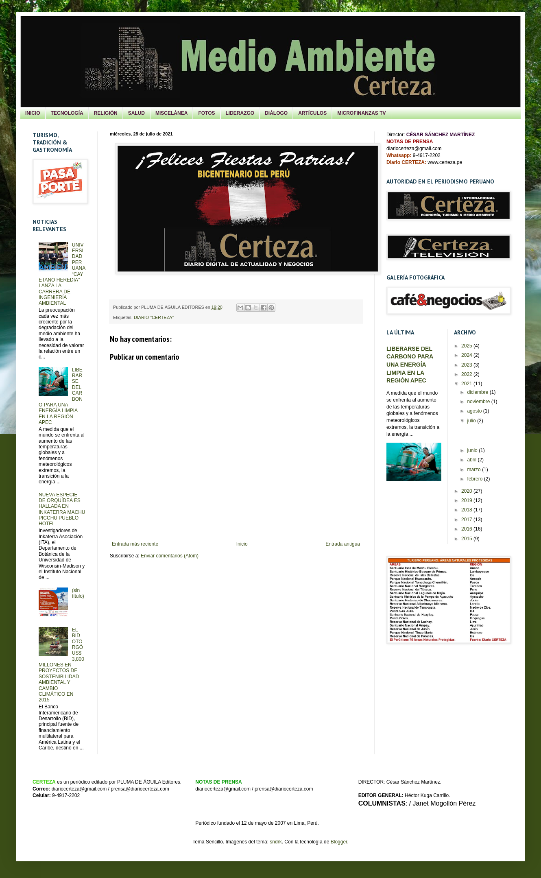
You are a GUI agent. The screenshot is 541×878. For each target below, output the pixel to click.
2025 (467, 346)
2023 (467, 365)
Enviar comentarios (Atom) (170, 556)
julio (472, 421)
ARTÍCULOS (312, 113)
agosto (475, 411)
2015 (467, 539)
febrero (475, 479)
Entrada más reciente (135, 544)
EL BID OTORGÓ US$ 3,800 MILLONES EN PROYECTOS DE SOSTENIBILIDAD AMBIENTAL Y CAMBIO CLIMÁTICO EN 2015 (61, 665)
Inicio (242, 544)
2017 (467, 519)
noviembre (479, 401)
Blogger (339, 842)
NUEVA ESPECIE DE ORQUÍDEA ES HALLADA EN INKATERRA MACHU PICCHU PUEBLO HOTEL (62, 509)
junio (473, 450)
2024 (467, 355)
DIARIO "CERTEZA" (154, 317)
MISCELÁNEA (171, 113)
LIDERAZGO (240, 113)
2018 (467, 510)
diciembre (478, 392)
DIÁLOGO (276, 113)
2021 (467, 384)
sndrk (275, 842)
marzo (474, 469)
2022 (467, 374)
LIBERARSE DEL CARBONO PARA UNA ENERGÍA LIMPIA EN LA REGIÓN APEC (409, 364)
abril (472, 460)
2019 (467, 500)
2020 (467, 491)
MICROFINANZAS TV (361, 113)
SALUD (136, 113)
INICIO (32, 113)
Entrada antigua (342, 544)
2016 (467, 529)
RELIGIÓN (106, 113)
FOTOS (206, 113)
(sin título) (78, 593)
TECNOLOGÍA (67, 113)
